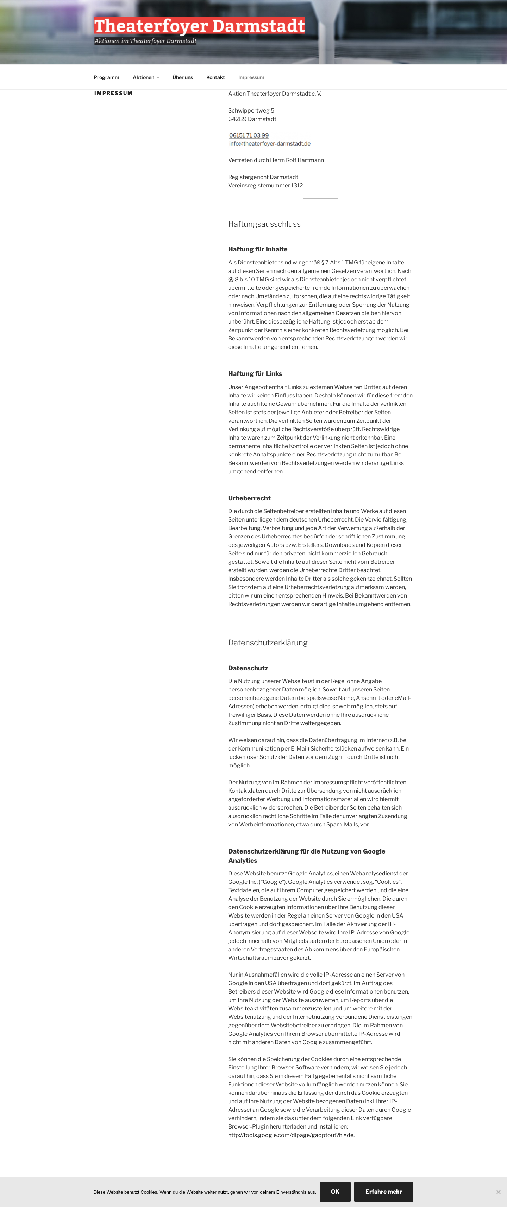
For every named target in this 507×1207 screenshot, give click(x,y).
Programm (106, 77)
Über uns (183, 77)
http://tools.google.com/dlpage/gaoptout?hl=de (290, 1135)
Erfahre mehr (383, 1191)
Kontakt (215, 77)
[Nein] (498, 1191)
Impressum (251, 77)
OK (335, 1191)
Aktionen (147, 77)
